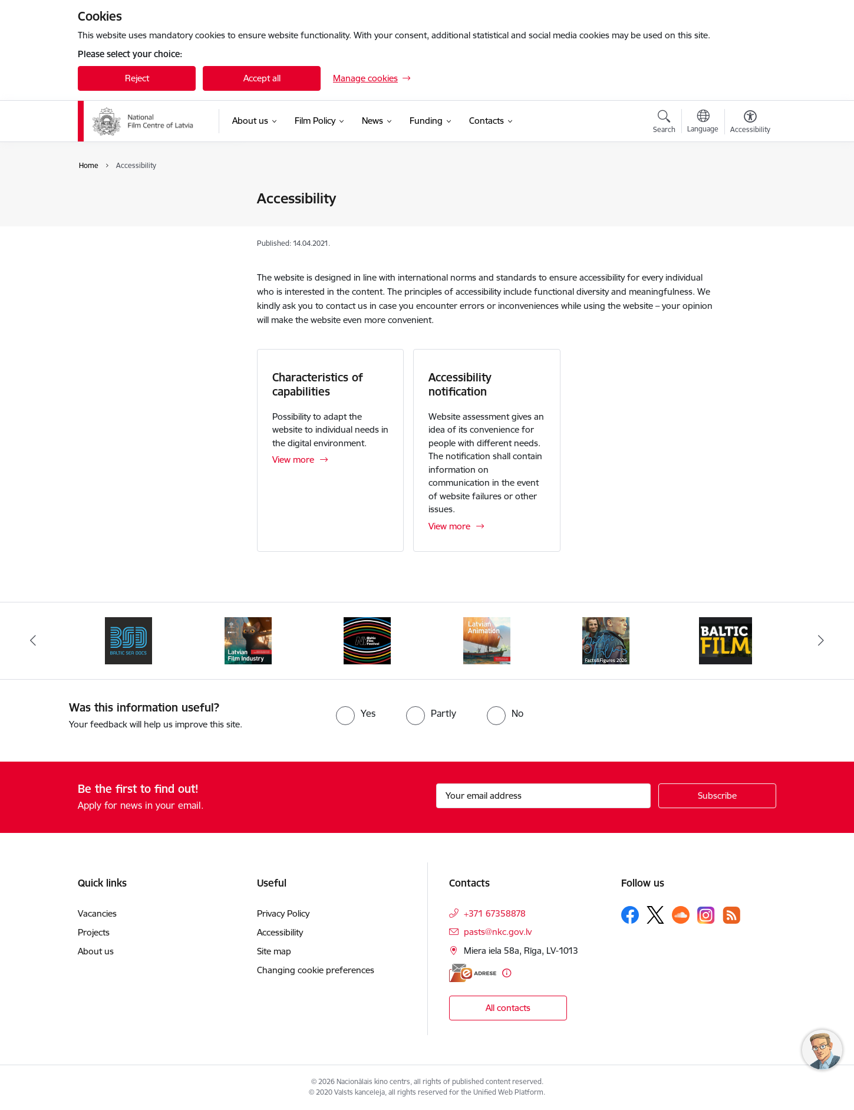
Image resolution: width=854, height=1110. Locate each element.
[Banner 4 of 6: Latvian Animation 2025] (486, 639)
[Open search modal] (664, 123)
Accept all (262, 78)
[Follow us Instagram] (706, 915)
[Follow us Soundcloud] (681, 915)
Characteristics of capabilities (317, 384)
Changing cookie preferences (315, 970)
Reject (137, 78)
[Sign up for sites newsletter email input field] (543, 795)
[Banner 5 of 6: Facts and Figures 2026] (605, 639)
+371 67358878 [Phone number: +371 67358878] (495, 913)
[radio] (355, 713)
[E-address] (472, 973)
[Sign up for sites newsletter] (717, 795)
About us (96, 951)
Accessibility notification (460, 384)
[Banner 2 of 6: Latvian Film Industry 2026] (248, 639)
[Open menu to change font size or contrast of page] (750, 123)
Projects (94, 932)
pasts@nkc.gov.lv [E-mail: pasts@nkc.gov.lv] (498, 931)
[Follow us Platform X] (655, 915)
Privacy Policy (116, 199)
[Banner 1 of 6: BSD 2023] (128, 639)
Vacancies (97, 913)
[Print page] (747, 193)
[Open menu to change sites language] (702, 122)
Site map (107, 240)
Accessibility (113, 219)
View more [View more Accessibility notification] (449, 526)
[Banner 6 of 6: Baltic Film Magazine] (725, 639)
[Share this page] (747, 223)
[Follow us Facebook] (630, 915)
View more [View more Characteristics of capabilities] (293, 459)
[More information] (506, 973)
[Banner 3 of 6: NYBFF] (367, 639)
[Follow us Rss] (731, 915)
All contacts (508, 1007)
